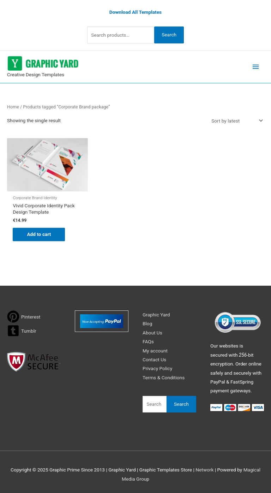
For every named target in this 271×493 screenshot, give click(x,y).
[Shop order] (235, 120)
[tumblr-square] (21, 331)
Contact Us (154, 359)
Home (13, 106)
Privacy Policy (157, 368)
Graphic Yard (156, 314)
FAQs (148, 341)
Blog (147, 323)
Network (204, 470)
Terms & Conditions (164, 377)
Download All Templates (135, 12)
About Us (152, 332)
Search (169, 34)
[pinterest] (24, 316)
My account (155, 351)
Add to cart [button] (39, 234)
